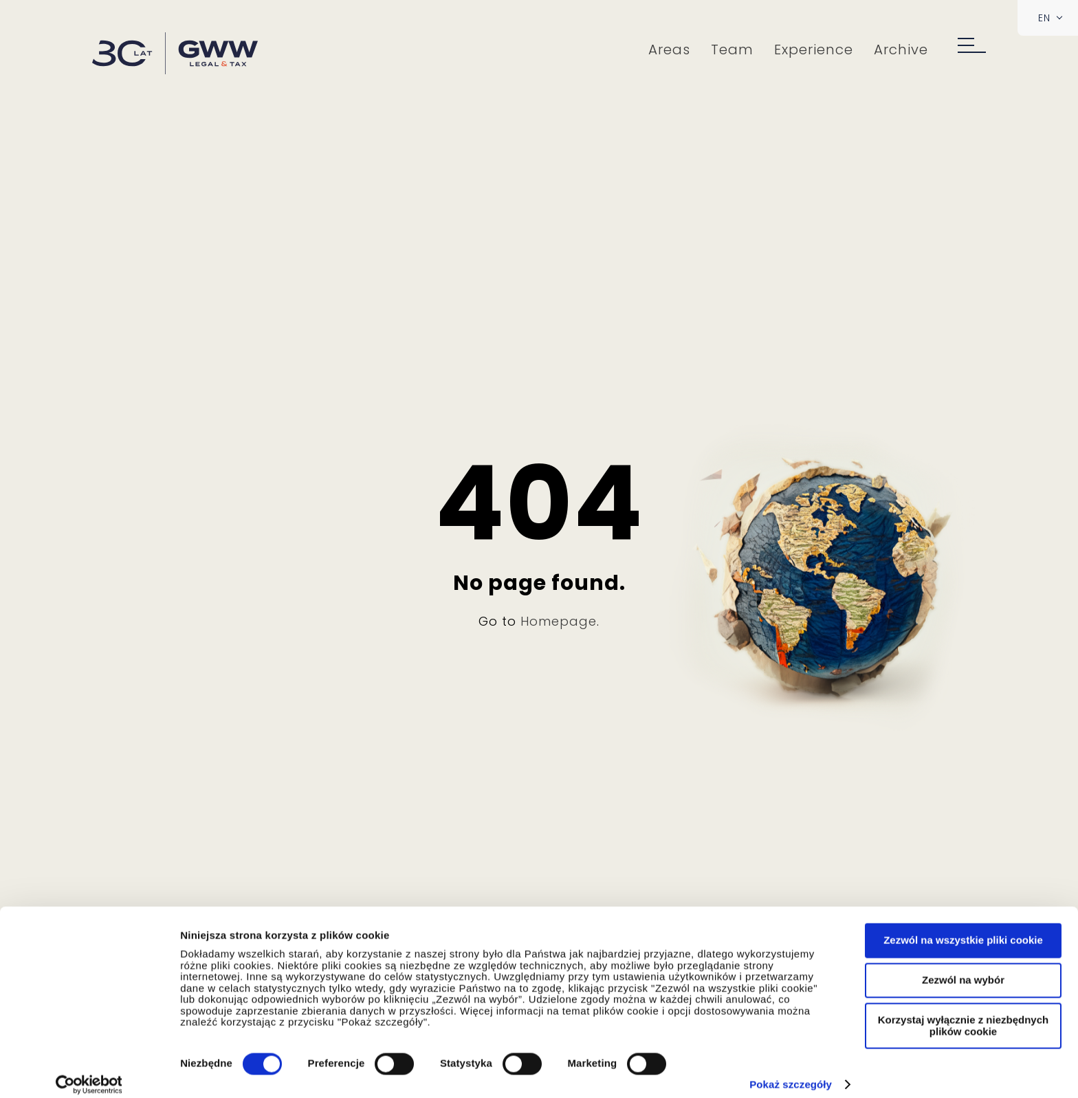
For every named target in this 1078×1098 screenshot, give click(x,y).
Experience (815, 49)
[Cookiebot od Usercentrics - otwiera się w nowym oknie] (89, 1071)
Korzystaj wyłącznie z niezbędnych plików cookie (963, 1012)
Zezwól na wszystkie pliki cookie (963, 926)
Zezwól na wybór (963, 966)
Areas (671, 49)
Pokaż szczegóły (790, 1071)
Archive (903, 49)
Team (734, 49)
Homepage (558, 621)
